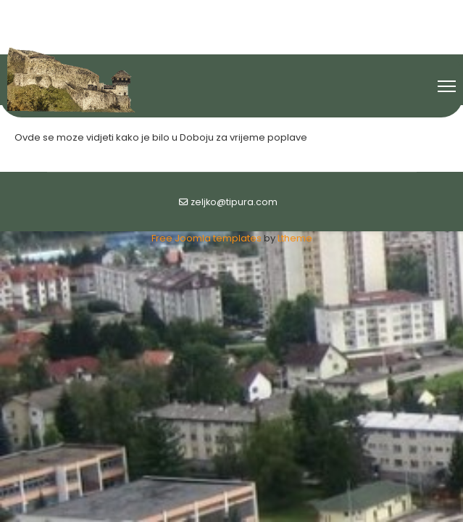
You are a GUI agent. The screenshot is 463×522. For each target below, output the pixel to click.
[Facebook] (207, 13)
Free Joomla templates (206, 238)
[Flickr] (257, 13)
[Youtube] (232, 13)
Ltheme (295, 238)
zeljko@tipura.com (234, 202)
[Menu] (447, 86)
